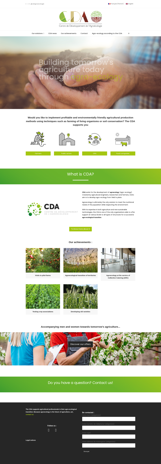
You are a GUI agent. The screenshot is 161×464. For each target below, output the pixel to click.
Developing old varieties (80, 312)
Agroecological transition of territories (80, 275)
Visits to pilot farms (43, 275)
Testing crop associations (43, 312)
